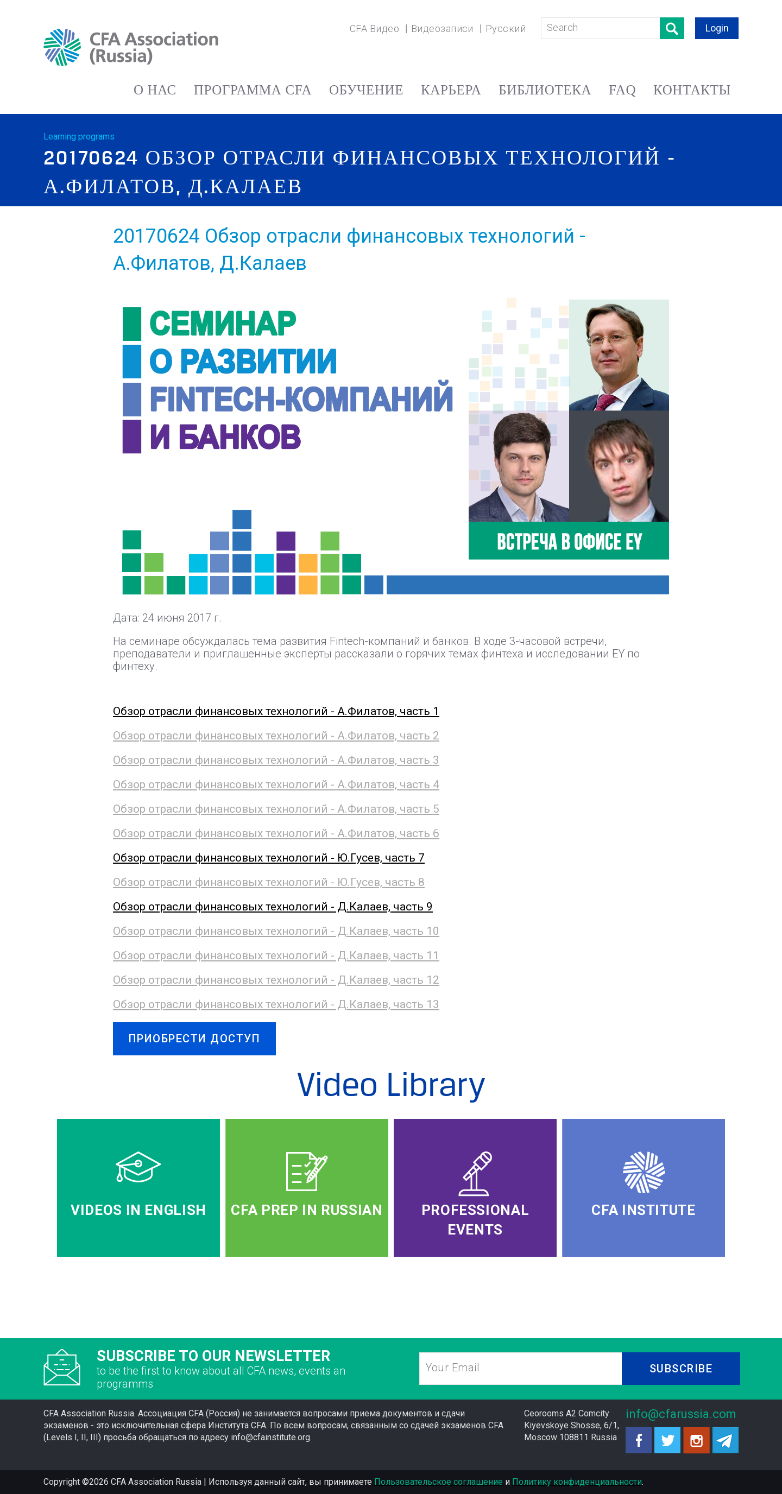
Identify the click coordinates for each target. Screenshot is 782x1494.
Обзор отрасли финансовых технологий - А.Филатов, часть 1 (276, 711)
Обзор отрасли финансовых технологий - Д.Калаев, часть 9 (273, 906)
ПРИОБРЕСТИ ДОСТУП (195, 1038)
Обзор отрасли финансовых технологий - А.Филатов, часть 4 (276, 784)
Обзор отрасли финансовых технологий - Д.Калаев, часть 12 (276, 979)
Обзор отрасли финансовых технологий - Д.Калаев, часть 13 (276, 1004)
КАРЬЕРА (451, 90)
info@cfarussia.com (681, 1414)
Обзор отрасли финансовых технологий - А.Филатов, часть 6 (276, 833)
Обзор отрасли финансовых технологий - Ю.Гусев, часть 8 (269, 882)
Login (717, 28)
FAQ (622, 90)
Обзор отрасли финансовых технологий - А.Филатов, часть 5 (276, 808)
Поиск (672, 28)
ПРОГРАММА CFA (253, 90)
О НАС (155, 90)
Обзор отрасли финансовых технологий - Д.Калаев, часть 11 (276, 955)
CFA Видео (374, 28)
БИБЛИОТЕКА (545, 90)
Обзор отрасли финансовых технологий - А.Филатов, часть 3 (276, 760)
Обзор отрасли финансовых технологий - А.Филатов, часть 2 (276, 735)
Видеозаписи (442, 28)
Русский (505, 28)
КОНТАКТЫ (692, 90)
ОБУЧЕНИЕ (366, 90)
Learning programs (79, 136)
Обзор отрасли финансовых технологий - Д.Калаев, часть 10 (276, 931)
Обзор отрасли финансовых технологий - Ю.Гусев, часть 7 (269, 857)
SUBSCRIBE (681, 1368)
